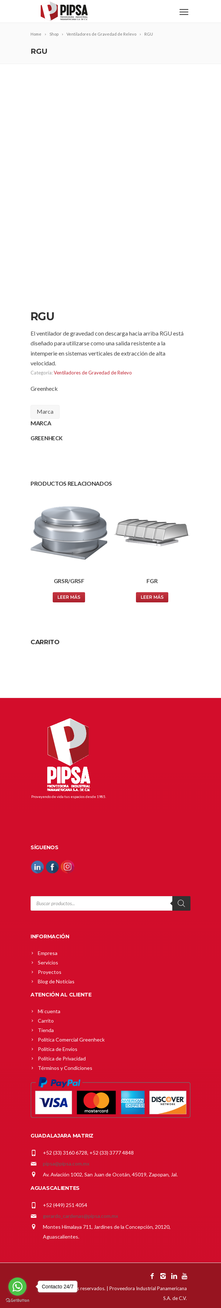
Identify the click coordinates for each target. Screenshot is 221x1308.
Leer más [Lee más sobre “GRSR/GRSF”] (68, 597)
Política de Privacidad (62, 1058)
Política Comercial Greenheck (71, 1039)
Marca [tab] (45, 411)
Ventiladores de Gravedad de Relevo (93, 373)
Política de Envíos (57, 1049)
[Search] (181, 903)
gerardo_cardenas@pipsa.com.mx (80, 1216)
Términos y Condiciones (65, 1068)
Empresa (47, 953)
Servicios (48, 962)
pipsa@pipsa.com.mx (66, 1163)
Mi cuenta (49, 1011)
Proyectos (49, 972)
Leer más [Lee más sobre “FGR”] (152, 597)
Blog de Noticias (56, 981)
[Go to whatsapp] (17, 1286)
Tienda (46, 1030)
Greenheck (44, 388)
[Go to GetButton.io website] (17, 1300)
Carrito (46, 1021)
